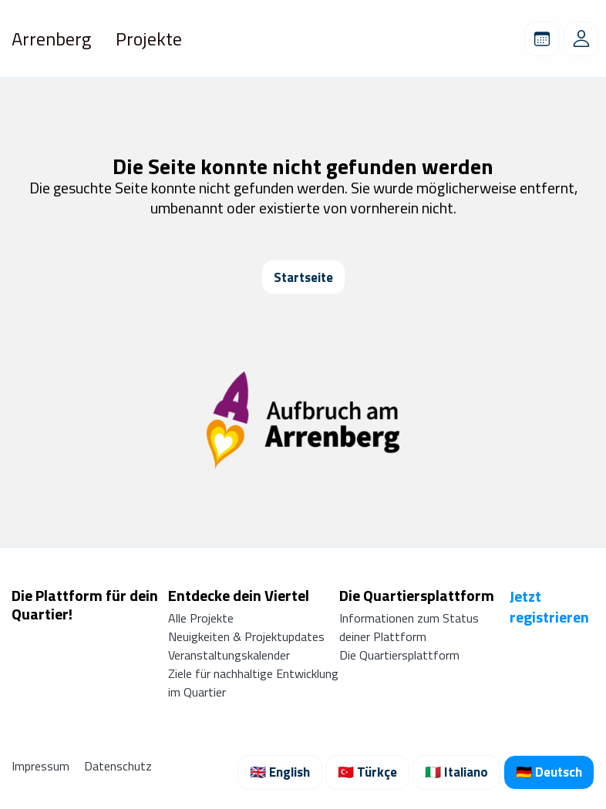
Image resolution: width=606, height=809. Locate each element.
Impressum (42, 766)
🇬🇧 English (280, 772)
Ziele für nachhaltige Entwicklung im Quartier (253, 682)
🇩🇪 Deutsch (549, 772)
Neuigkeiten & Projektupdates (246, 636)
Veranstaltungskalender (229, 655)
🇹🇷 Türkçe (367, 772)
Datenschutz (118, 766)
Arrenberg (51, 38)
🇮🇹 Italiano (456, 772)
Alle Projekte (201, 618)
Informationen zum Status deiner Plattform (409, 627)
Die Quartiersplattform (399, 655)
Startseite (303, 277)
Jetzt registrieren (549, 606)
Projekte (149, 38)
